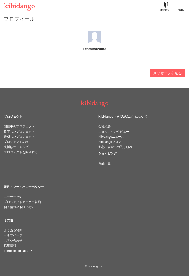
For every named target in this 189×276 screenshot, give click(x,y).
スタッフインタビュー (113, 131)
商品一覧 (104, 163)
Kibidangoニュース (111, 137)
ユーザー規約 (13, 197)
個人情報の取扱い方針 (19, 207)
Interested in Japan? (18, 251)
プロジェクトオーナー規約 (22, 202)
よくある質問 (13, 230)
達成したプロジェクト (19, 137)
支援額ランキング (16, 147)
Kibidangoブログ (109, 142)
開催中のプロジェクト (19, 126)
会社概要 (104, 126)
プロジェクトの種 (16, 142)
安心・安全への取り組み (115, 147)
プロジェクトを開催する (21, 152)
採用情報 (10, 245)
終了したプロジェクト (19, 131)
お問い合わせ (13, 240)
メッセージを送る (167, 73)
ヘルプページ (13, 235)
